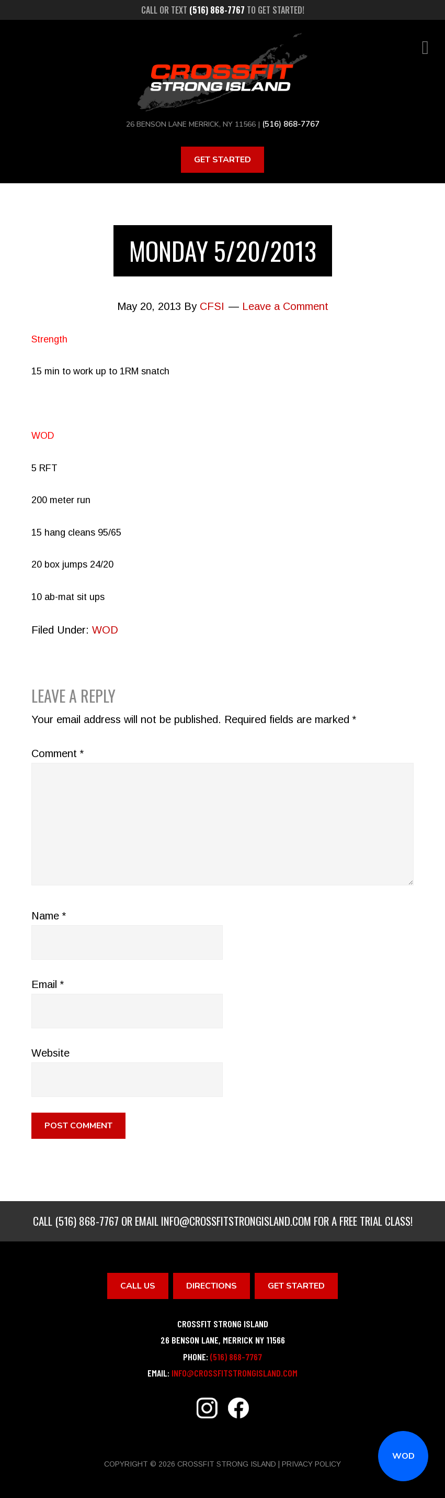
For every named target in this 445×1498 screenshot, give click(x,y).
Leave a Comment (285, 305)
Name (48, 914)
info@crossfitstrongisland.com (236, 1220)
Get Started (222, 158)
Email (47, 983)
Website (50, 1052)
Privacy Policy (311, 1463)
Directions (211, 1285)
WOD (403, 1456)
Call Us (137, 1285)
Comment (57, 752)
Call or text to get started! (222, 10)
